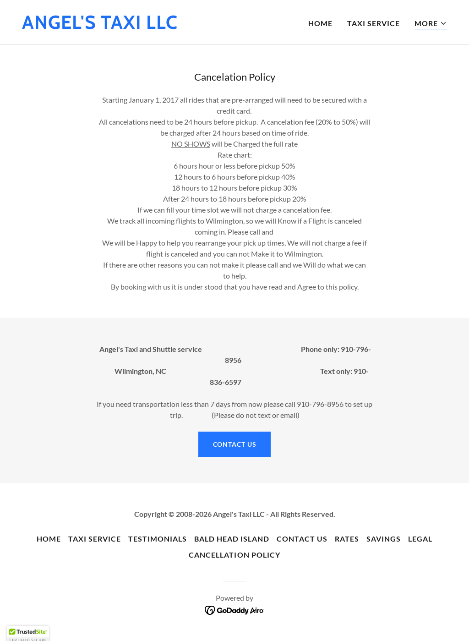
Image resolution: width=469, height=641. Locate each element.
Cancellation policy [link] (234, 554)
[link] (100, 26)
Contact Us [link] (302, 538)
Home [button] (49, 538)
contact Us (234, 444)
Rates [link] (347, 538)
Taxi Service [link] (373, 23)
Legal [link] (420, 538)
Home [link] (320, 23)
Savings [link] (383, 538)
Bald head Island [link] (231, 538)
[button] (430, 23)
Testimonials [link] (157, 538)
